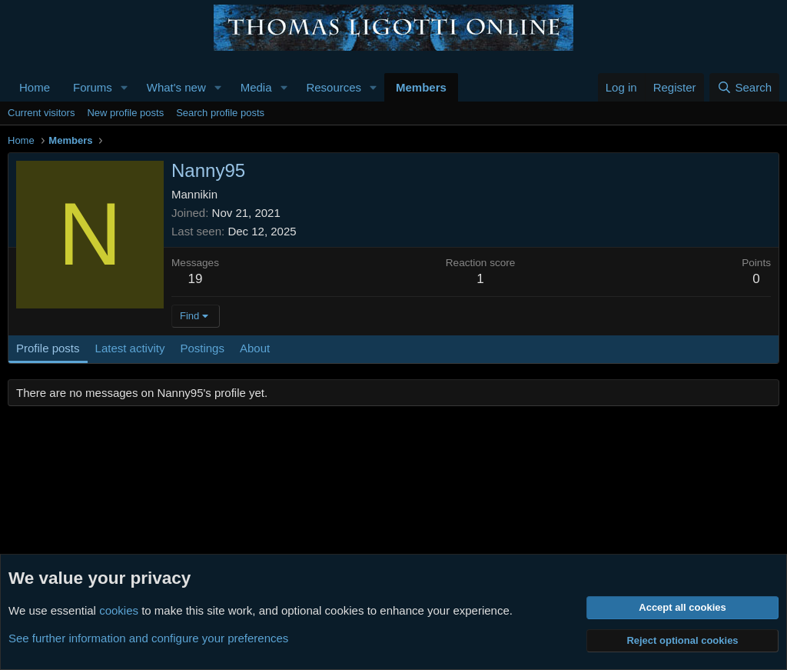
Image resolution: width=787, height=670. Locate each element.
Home (34, 87)
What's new (176, 87)
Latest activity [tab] (130, 348)
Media (256, 87)
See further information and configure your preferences (148, 638)
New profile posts (125, 112)
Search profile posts (220, 112)
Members (421, 87)
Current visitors (41, 112)
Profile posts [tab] (48, 348)
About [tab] (255, 348)
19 (195, 279)
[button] (124, 87)
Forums (92, 87)
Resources (333, 87)
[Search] (744, 87)
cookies (118, 610)
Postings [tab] (202, 348)
